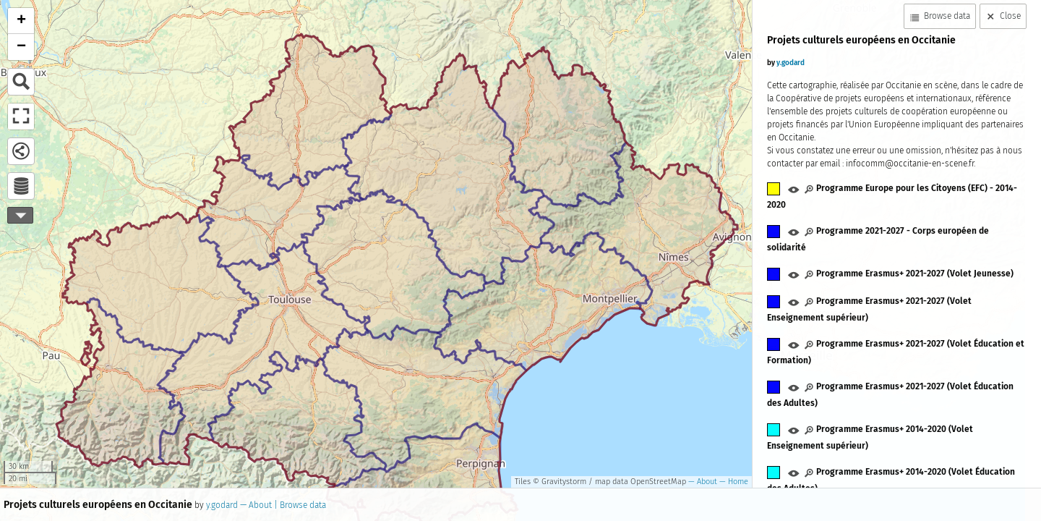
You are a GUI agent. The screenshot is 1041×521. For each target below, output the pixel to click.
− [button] (21, 47)
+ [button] (21, 21)
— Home (732, 481)
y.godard (222, 505)
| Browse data (299, 505)
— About (701, 481)
